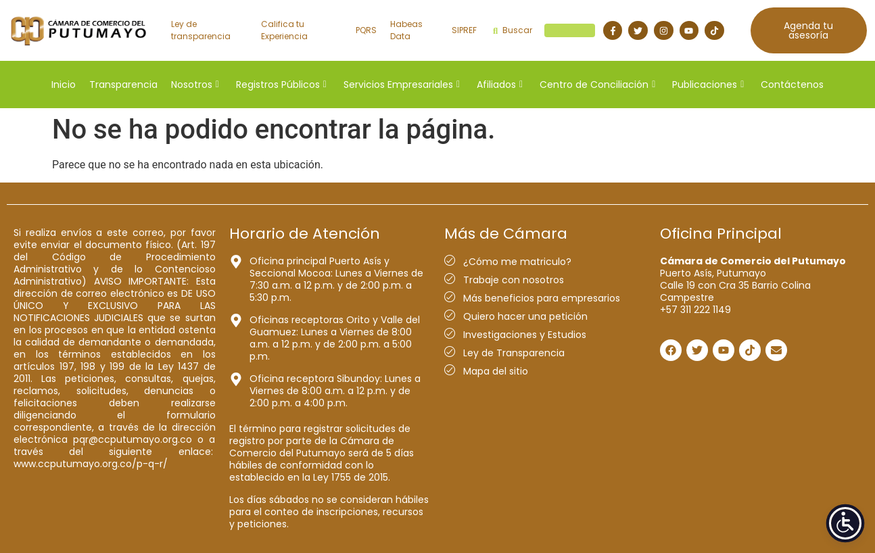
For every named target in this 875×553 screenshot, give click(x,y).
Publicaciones (708, 84)
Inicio (63, 84)
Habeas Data (406, 30)
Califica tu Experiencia (284, 30)
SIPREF (464, 30)
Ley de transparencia (201, 30)
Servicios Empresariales (402, 84)
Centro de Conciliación (597, 84)
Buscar (544, 30)
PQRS (366, 30)
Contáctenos (792, 84)
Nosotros (195, 84)
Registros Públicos (281, 84)
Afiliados (500, 84)
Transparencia (123, 84)
